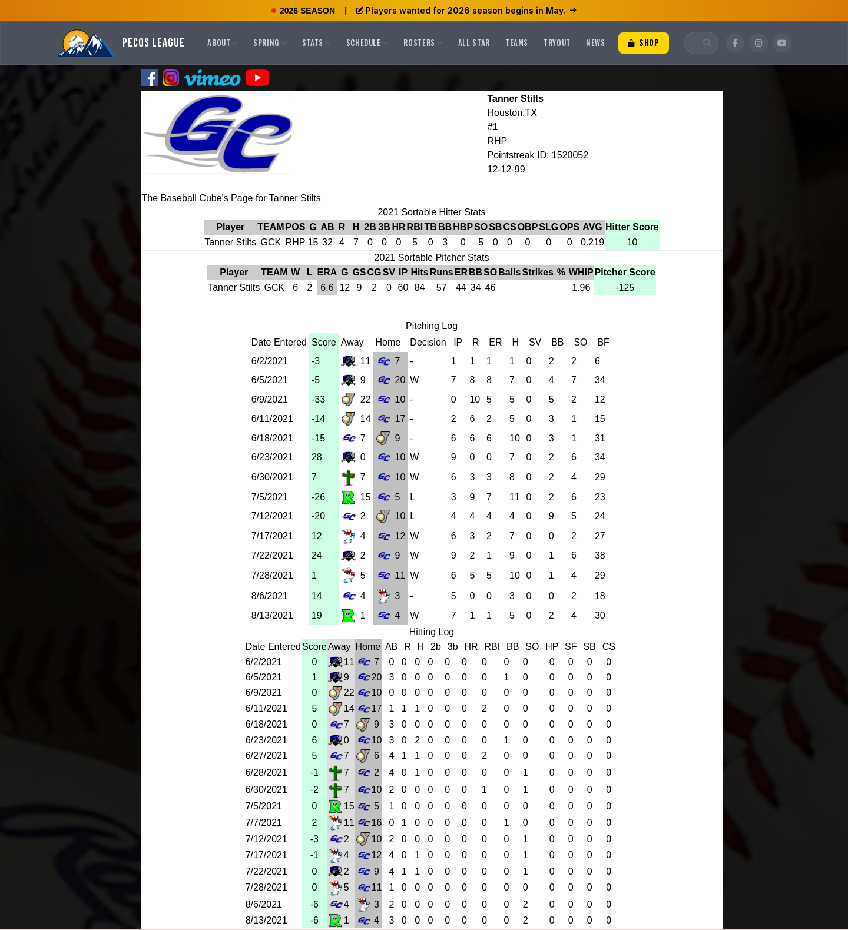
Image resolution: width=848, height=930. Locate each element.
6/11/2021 (272, 419)
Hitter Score (632, 227)
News (595, 42)
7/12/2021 (272, 516)
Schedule (367, 42)
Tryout (557, 42)
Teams (516, 42)
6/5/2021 (269, 380)
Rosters (422, 42)
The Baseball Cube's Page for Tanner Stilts (231, 198)
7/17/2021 (272, 536)
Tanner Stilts (515, 99)
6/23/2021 (272, 457)
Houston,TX (511, 113)
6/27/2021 (266, 755)
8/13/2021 (272, 615)
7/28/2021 (272, 575)
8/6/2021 (269, 596)
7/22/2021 (272, 555)
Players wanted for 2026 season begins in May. (466, 10)
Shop (644, 42)
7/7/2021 (264, 823)
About (222, 42)
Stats (316, 42)
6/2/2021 (269, 361)
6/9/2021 (269, 399)
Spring (270, 42)
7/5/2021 (269, 497)
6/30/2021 (272, 477)
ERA (327, 272)
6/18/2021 (272, 438)
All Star (474, 42)
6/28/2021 (266, 773)
